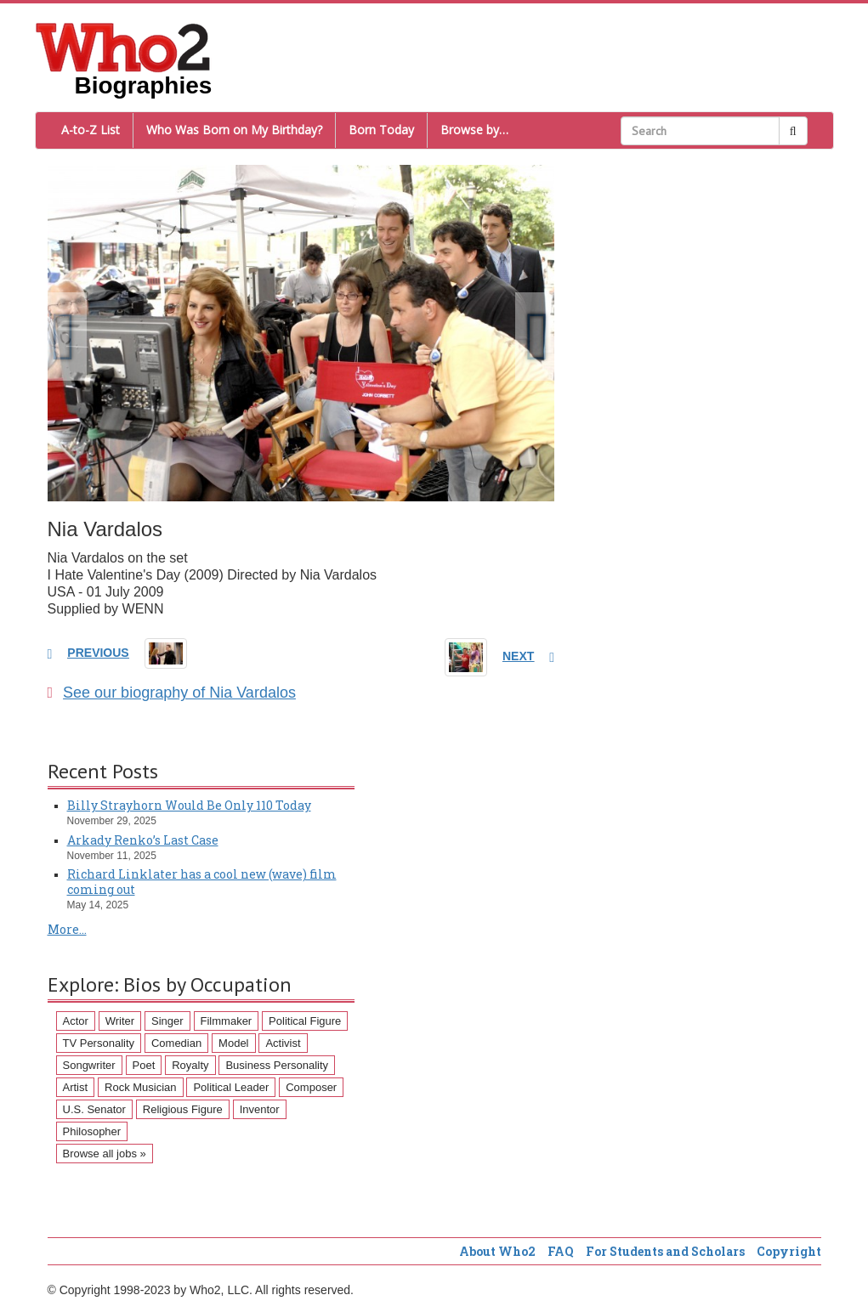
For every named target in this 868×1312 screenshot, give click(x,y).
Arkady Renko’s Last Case (142, 840)
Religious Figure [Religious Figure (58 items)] (183, 1109)
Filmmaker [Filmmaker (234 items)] (226, 1021)
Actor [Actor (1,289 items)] (75, 1021)
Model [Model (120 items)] (233, 1043)
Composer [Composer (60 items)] (311, 1087)
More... (67, 929)
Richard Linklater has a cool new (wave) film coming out (202, 881)
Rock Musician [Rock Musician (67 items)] (141, 1087)
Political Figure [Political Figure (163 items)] (305, 1021)
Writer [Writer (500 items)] (119, 1021)
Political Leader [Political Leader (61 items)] (231, 1087)
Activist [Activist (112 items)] (282, 1043)
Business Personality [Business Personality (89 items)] (276, 1065)
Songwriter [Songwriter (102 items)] (89, 1065)
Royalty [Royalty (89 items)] (190, 1065)
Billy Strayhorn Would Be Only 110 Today (189, 805)
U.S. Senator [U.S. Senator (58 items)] (94, 1109)
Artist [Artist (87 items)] (75, 1087)
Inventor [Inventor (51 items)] (260, 1109)
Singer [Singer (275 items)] (167, 1021)
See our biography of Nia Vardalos (172, 692)
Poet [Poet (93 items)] (144, 1065)
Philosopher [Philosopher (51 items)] (92, 1131)
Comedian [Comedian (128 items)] (176, 1043)
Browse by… (474, 130)
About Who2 (497, 1251)
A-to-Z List (90, 130)
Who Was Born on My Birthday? (234, 130)
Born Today (381, 130)
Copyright (789, 1251)
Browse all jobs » (104, 1153)
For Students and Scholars (665, 1251)
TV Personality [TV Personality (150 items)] (99, 1043)
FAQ (560, 1251)
